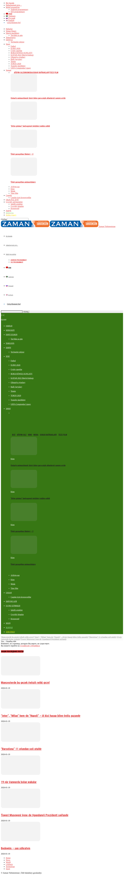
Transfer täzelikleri (18, 66)
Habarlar (9, 29)
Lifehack (9, 864)
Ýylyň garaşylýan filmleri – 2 (22, 154)
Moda (30, 72)
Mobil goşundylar (13, 7)
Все (12, 72)
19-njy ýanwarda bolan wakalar (19, 782)
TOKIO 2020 (16, 64)
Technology (10, 867)
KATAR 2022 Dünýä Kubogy (22, 55)
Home (8, 858)
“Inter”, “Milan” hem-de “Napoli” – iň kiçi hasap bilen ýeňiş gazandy (61, 637)
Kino (26, 72)
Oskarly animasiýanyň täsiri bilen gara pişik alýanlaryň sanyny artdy (38, 98)
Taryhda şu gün (17, 35)
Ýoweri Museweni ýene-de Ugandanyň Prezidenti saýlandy (43, 639)
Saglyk (8, 211)
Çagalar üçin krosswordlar (21, 198)
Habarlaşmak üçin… (14, 5)
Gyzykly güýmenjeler (14, 202)
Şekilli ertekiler (17, 204)
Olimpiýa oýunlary (18, 57)
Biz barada (10, 3)
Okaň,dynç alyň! (12, 200)
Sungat (8, 70)
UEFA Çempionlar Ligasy (21, 68)
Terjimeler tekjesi (17, 42)
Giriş (9, 23)
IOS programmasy (18, 12)
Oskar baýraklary (41, 72)
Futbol (13, 46)
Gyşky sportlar (16, 51)
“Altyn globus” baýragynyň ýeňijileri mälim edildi (30, 126)
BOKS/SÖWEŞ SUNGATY (21, 53)
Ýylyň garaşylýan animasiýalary (23, 182)
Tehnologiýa (11, 38)
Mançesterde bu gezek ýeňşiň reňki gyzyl (17, 637)
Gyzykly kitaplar (17, 206)
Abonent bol (16, 23)
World (8, 862)
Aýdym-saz (19, 72)
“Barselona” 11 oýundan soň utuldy (102, 637)
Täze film (54, 72)
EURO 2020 (15, 48)
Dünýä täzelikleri (12, 33)
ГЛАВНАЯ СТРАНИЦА (30, 646)
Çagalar (9, 195)
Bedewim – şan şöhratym (15, 848)
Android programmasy (19, 9)
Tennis (13, 61)
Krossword (15, 208)
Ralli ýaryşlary (16, 59)
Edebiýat (9, 40)
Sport (8, 44)
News (8, 860)
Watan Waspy (11, 31)
